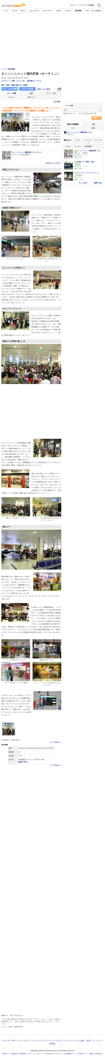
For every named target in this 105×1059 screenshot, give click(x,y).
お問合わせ (99, 1054)
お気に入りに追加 (43, 89)
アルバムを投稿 (27, 89)
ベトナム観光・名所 (82, 1040)
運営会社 (14, 1054)
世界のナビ (6, 1054)
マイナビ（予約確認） (87, 5)
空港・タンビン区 (18, 81)
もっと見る (83, 183)
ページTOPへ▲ (55, 742)
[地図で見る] (22, 762)
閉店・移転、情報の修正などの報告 (14, 85)
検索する (96, 118)
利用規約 (22, 1054)
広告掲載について (70, 1054)
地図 (31, 93)
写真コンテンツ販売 (86, 1054)
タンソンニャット (16, 1015)
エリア (14, 11)
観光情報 (78, 11)
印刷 (58, 102)
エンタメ (68, 11)
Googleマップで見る (52, 163)
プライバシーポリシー (35, 1054)
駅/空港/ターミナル (34, 81)
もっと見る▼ (97, 11)
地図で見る (98, 183)
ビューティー (47, 11)
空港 (93, 124)
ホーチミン (5, 81)
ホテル (58, 11)
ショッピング (34, 11)
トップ (5, 11)
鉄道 (93, 128)
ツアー (60, 1054)
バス (73, 128)
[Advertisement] (52, 34)
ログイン (73, 5)
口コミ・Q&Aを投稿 (9, 89)
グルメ (23, 11)
